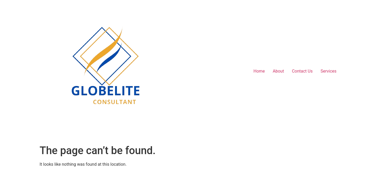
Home (259, 71)
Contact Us (302, 71)
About (278, 71)
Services (328, 71)
